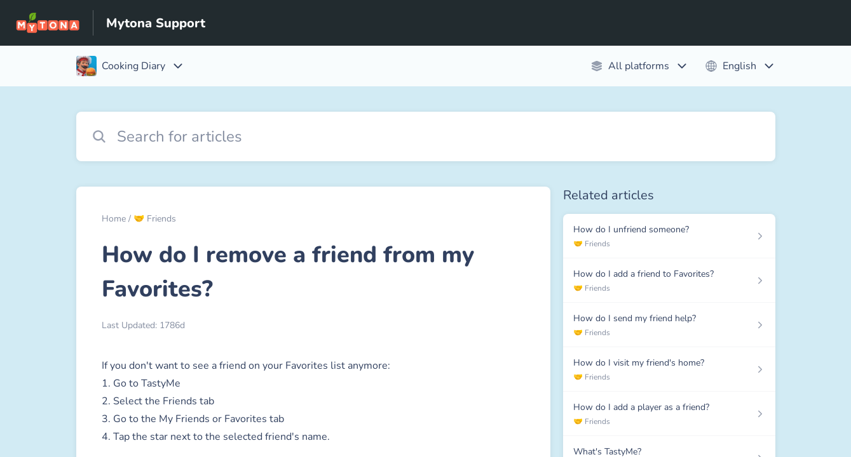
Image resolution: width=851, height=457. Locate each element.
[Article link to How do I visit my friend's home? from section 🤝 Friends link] (669, 369)
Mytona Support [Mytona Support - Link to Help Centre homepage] (155, 23)
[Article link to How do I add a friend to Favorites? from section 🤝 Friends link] (669, 280)
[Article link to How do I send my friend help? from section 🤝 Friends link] (669, 325)
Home (114, 219)
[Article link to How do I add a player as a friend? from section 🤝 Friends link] (669, 414)
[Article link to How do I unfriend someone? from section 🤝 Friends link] (669, 236)
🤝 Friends (154, 219)
